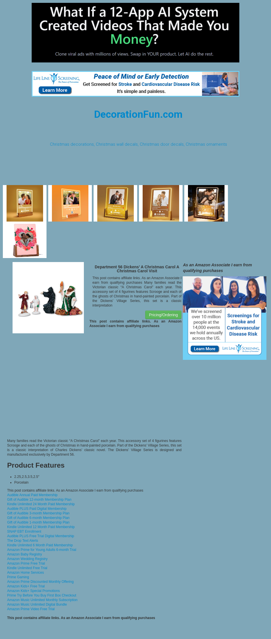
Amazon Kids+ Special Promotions (33, 591)
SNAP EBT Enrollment (24, 531)
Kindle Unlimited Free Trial (27, 568)
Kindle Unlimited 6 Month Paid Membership (40, 545)
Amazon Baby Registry (24, 554)
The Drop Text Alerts (22, 541)
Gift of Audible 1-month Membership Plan (38, 522)
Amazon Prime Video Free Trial (31, 609)
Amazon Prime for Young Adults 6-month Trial (41, 550)
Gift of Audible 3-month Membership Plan (38, 513)
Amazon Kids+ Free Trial (26, 586)
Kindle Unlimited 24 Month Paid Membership (41, 504)
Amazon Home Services (25, 573)
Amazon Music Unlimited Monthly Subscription (42, 600)
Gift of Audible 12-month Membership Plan (39, 500)
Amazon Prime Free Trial (26, 563)
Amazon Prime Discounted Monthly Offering (40, 582)
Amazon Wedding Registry (27, 559)
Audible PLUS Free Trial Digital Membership (40, 536)
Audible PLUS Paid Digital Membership (36, 509)
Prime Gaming (18, 577)
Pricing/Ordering (163, 315)
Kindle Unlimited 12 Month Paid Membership (41, 527)
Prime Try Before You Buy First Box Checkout (41, 595)
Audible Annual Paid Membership (32, 495)
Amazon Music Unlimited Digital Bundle (37, 604)
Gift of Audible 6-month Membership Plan (38, 518)
